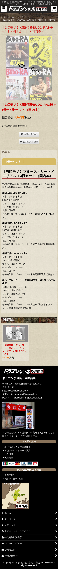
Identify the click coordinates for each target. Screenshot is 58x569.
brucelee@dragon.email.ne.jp (28, 397)
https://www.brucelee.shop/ (15, 390)
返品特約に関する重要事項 (14, 126)
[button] (4, 9)
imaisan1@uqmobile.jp (26, 394)
